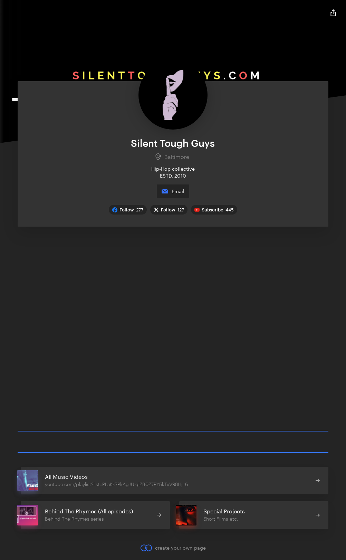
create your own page (172, 547)
